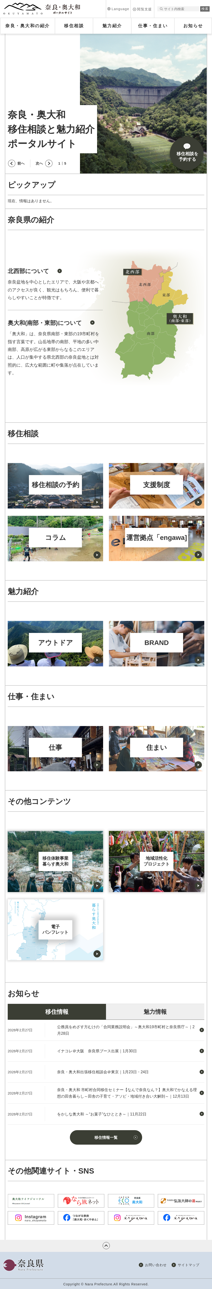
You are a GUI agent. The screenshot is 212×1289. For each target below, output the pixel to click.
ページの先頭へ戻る (106, 1245)
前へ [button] (21, 163)
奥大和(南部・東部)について (45, 323)
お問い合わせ (156, 1265)
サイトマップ (188, 1265)
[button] (118, 9)
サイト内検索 (161, 8)
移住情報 (56, 1011)
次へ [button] (39, 163)
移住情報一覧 (106, 1137)
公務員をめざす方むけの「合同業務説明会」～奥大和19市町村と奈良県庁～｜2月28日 (126, 1030)
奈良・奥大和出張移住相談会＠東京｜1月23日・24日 (103, 1072)
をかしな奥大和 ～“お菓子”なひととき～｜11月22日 (101, 1114)
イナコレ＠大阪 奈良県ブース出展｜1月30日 (97, 1051)
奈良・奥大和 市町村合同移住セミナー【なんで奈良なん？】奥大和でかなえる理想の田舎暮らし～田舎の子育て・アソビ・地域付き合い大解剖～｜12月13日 (127, 1093)
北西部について (28, 271)
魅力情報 (155, 1011)
